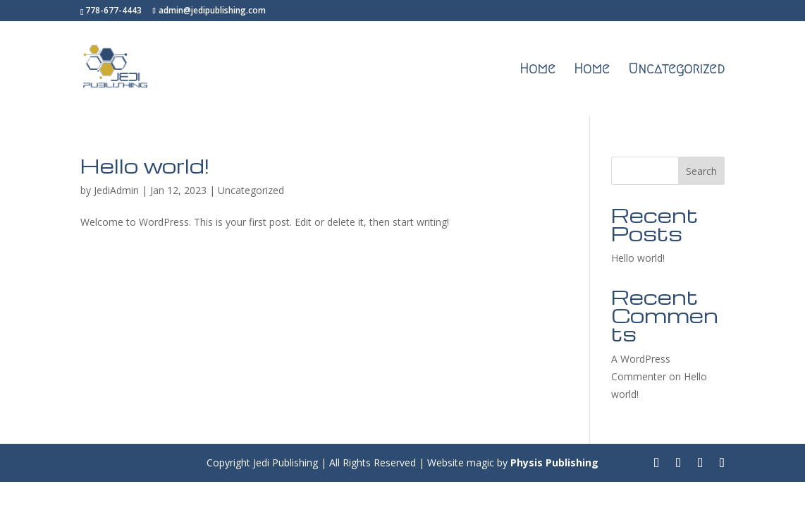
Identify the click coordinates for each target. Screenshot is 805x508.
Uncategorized (676, 70)
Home (537, 70)
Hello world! (144, 165)
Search (701, 171)
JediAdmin (116, 190)
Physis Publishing (554, 462)
